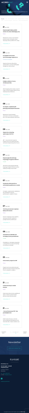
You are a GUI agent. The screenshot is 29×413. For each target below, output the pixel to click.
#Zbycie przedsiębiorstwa (23, 20)
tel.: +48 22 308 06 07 (5, 373)
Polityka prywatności (5, 381)
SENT (16, 18)
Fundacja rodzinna (21, 18)
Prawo (2, 20)
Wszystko (2, 18)
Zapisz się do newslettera (15, 348)
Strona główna (3, 10)
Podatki (26, 18)
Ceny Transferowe (11, 18)
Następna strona (25, 332)
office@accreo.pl (7, 374)
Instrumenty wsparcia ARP (10, 260)
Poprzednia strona (4, 332)
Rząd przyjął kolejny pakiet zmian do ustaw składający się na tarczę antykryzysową (11, 31)
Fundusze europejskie (8, 20)
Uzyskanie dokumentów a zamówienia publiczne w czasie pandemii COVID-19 (11, 185)
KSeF (6, 18)
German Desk (15, 20)
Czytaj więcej (6, 43)
